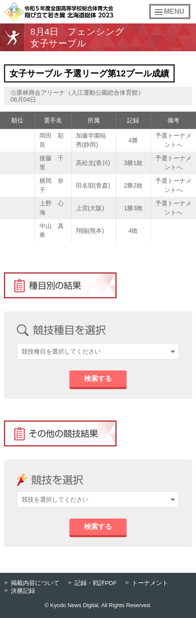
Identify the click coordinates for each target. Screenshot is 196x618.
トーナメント (150, 583)
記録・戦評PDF (96, 583)
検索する (98, 378)
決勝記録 (23, 591)
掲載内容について (35, 583)
